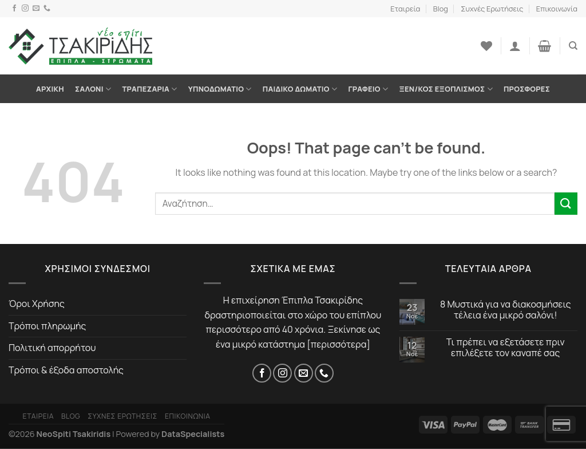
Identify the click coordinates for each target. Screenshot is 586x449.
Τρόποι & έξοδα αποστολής (66, 370)
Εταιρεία (405, 8)
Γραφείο (368, 89)
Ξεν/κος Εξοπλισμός (445, 89)
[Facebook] (14, 9)
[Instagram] (25, 9)
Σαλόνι (93, 89)
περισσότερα (339, 344)
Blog (440, 8)
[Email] (36, 9)
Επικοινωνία (556, 8)
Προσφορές (527, 89)
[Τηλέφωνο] (46, 9)
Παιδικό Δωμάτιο (300, 89)
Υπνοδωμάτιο (220, 89)
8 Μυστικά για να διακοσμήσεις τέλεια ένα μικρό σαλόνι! (505, 310)
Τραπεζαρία (149, 89)
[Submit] (566, 203)
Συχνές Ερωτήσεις (492, 8)
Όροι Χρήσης (37, 303)
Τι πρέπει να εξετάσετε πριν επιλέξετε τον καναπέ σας (505, 348)
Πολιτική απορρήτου (52, 347)
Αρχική (50, 89)
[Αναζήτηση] (573, 46)
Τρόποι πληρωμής (47, 326)
